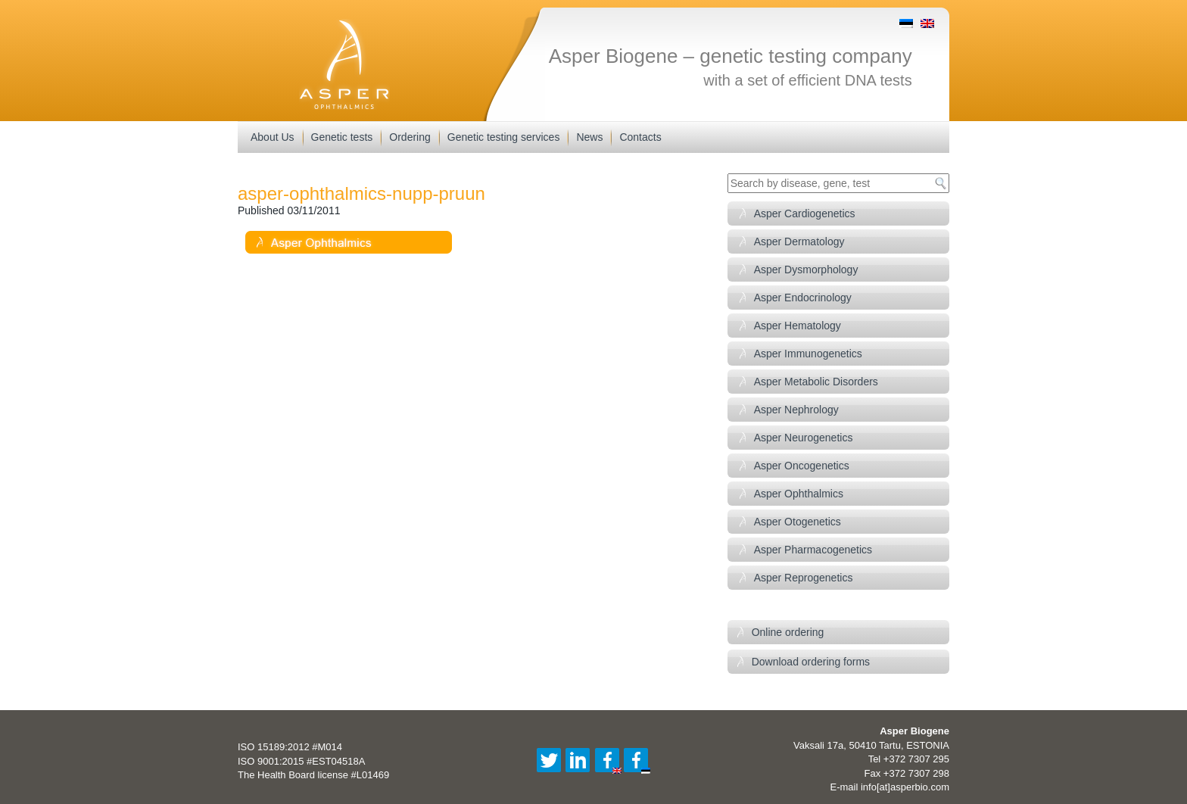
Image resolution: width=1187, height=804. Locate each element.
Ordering (409, 137)
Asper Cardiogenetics (804, 213)
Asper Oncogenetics (801, 466)
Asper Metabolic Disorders (816, 382)
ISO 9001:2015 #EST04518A (301, 761)
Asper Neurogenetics (803, 438)
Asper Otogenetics (797, 522)
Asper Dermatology (799, 241)
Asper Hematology (797, 325)
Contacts (640, 137)
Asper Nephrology (796, 410)
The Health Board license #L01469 (313, 775)
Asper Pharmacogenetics (813, 550)
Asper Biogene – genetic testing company (730, 56)
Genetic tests (342, 137)
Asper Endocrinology (803, 297)
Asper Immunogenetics (808, 353)
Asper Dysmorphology (806, 269)
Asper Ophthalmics (798, 494)
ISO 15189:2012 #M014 (290, 747)
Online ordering (788, 632)
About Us (272, 137)
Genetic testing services (503, 137)
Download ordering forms (811, 662)
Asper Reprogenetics (803, 578)
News (589, 137)
